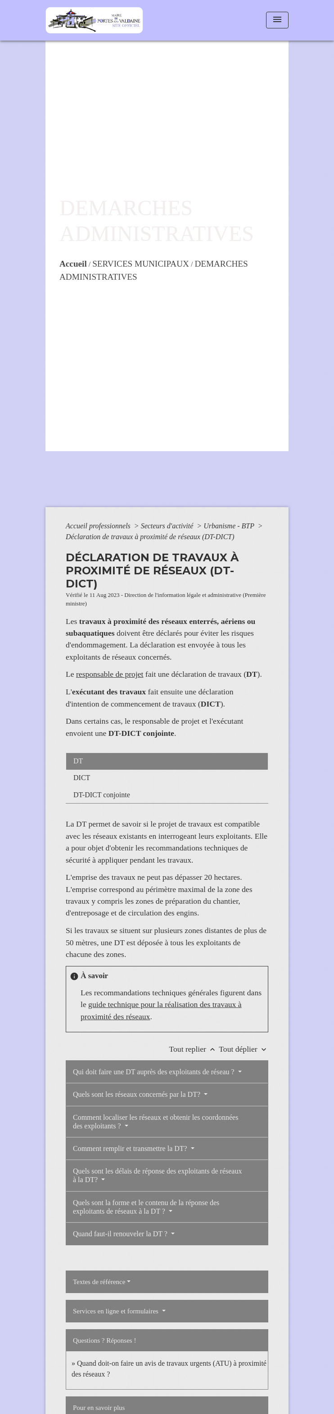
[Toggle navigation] (277, 20)
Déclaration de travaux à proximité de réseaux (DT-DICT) (150, 537)
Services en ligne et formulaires (116, 1311)
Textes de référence (99, 1281)
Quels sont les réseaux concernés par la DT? (137, 1094)
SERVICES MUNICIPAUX (140, 263)
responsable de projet (110, 674)
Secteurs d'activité (168, 526)
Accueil (73, 263)
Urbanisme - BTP (229, 526)
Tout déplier (243, 1049)
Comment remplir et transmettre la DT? (131, 1148)
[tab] (167, 761)
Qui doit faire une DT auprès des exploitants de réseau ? (154, 1072)
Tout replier (194, 1049)
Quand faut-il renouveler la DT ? (121, 1234)
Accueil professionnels (99, 526)
